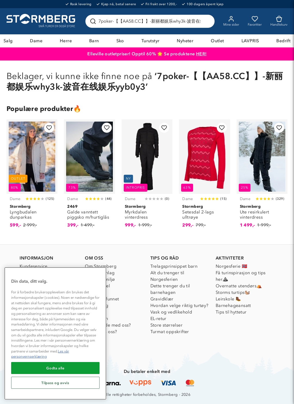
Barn (94, 40)
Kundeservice (34, 266)
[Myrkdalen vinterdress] (147, 176)
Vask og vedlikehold (171, 312)
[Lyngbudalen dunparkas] (32, 176)
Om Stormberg (100, 266)
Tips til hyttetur (231, 312)
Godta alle (55, 368)
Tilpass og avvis (55, 383)
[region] (55, 333)
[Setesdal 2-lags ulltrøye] (204, 176)
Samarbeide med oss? (108, 325)
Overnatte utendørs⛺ (239, 285)
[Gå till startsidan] (42, 21)
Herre (66, 40)
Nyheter (185, 40)
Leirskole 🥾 (228, 299)
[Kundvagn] (278, 21)
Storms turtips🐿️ (233, 292)
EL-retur (158, 318)
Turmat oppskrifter (169, 331)
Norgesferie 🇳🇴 (231, 266)
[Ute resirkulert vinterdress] (262, 176)
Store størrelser (166, 325)
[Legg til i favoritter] (49, 128)
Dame (36, 40)
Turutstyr (150, 40)
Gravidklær (162, 299)
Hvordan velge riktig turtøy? (179, 305)
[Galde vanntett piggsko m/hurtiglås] (89, 176)
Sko (120, 40)
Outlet (217, 40)
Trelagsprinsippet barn (174, 266)
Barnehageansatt (233, 305)
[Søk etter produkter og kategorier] (151, 21)
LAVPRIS (250, 40)
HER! (201, 53)
